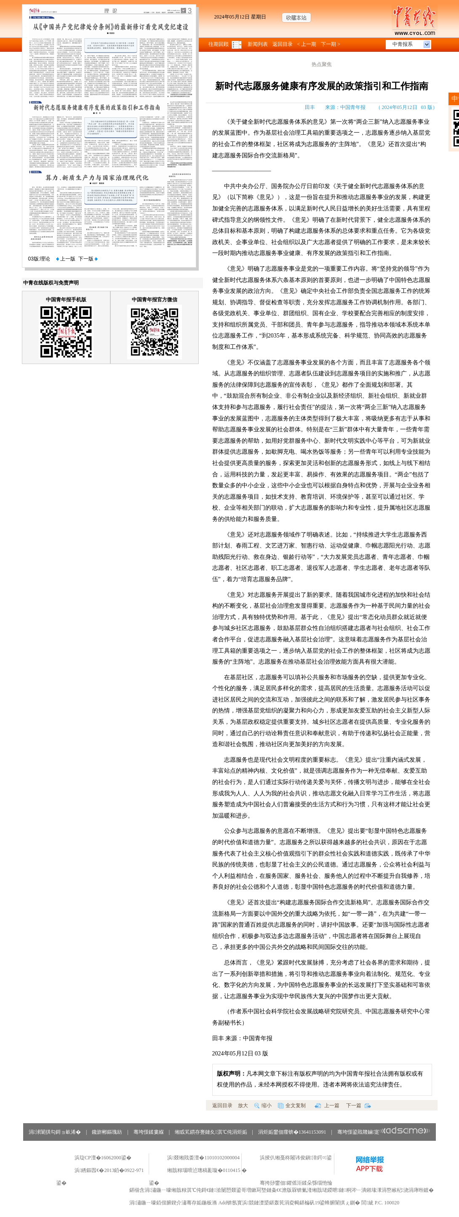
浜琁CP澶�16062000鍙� (103, 1158)
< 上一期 (307, 44)
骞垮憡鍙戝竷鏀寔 (383, 1132)
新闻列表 (258, 44)
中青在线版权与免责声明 (51, 283)
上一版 (65, 259)
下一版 (88, 259)
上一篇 (327, 1105)
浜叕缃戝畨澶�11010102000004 (203, 1158)
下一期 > (330, 44)
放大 (243, 1105)
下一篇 (358, 1105)
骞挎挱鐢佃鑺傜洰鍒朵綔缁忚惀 (296, 1183)
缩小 (263, 1105)
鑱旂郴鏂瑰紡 (107, 1132)
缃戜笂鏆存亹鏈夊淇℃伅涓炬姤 (211, 1132)
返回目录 (282, 44)
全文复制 (292, 1105)
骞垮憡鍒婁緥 (148, 1132)
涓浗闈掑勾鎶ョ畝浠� (55, 1132)
